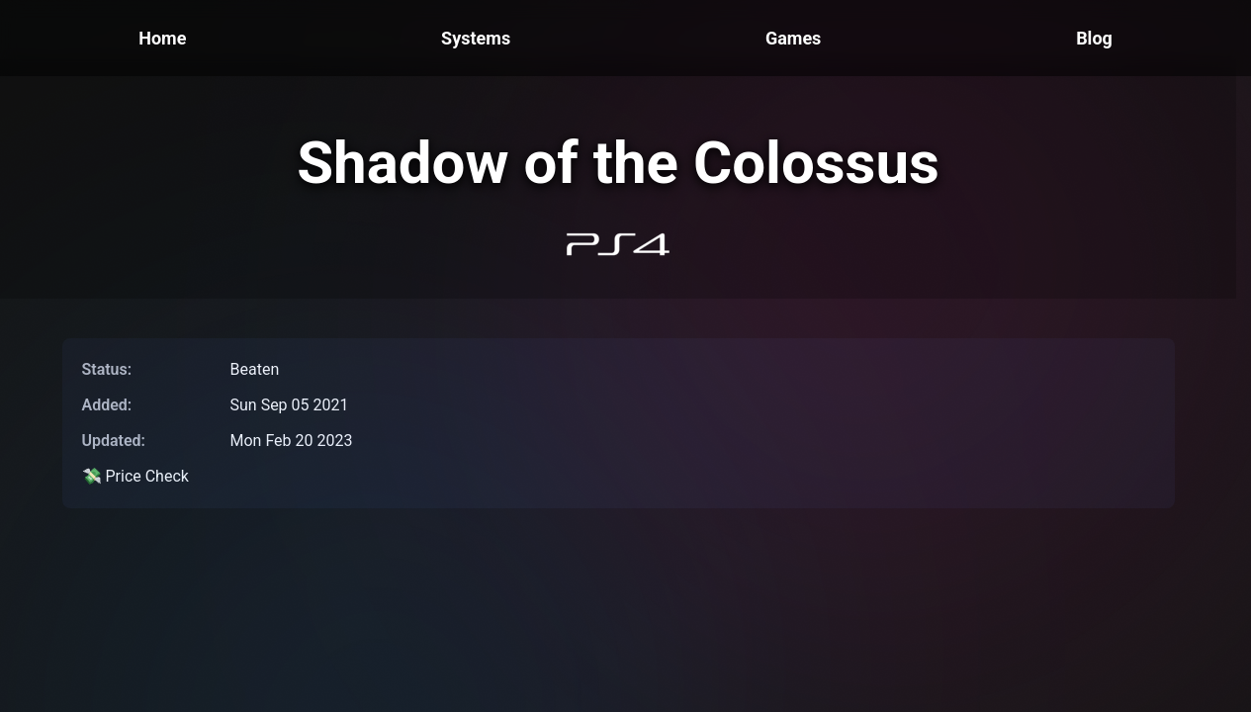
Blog (1094, 38)
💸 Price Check (135, 476)
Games (793, 38)
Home (162, 38)
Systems (475, 38)
